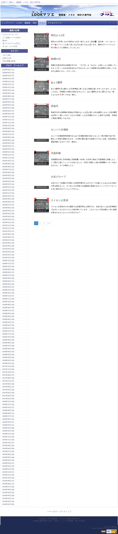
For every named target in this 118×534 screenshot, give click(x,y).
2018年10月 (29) (8, 337)
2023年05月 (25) (8, 175)
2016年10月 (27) (8, 407)
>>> (48, 223)
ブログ (42, 23)
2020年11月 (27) (8, 263)
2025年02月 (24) (8, 114)
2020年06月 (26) (8, 278)
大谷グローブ (58, 176)
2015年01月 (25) (8, 469)
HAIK (112, 527)
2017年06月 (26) (8, 384)
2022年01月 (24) (8, 222)
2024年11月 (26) (8, 123)
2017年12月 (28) (8, 366)
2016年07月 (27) (8, 416)
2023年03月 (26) (8, 181)
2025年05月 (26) (8, 105)
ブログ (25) (6, 55)
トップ (68, 511)
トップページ (8, 23)
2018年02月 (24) (8, 360)
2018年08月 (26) (8, 343)
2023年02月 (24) (8, 184)
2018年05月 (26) (8, 352)
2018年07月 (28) (8, 346)
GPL (112, 528)
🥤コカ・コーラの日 (9, 46)
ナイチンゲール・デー (10, 35)
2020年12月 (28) (8, 260)
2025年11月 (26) (8, 87)
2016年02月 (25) (8, 431)
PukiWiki (99, 528)
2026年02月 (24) (8, 78)
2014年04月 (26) (8, 495)
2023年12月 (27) (8, 155)
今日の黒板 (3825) (8, 61)
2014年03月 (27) (8, 498)
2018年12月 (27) (8, 331)
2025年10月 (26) (8, 90)
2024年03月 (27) (8, 146)
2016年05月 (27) (8, 422)
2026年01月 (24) (8, 81)
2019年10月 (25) (8, 302)
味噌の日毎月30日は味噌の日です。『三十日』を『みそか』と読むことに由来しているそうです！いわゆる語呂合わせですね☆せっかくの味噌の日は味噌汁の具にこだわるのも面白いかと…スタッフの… (84, 68)
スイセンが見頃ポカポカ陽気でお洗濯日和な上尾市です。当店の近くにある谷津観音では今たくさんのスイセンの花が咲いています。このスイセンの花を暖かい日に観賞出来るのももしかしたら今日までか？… (84, 209)
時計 (35, 23)
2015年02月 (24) (8, 466)
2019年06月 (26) (8, 313)
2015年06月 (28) (8, 454)
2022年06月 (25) (8, 208)
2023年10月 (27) (8, 161)
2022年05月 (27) (8, 211)
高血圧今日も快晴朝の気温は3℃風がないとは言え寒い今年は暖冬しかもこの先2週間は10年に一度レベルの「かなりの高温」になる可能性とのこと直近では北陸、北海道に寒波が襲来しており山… (84, 115)
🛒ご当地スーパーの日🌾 (11, 37)
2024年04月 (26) (8, 143)
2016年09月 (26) (8, 410)
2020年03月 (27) (8, 287)
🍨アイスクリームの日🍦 (11, 43)
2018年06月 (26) (8, 349)
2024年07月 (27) (8, 134)
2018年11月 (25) (8, 334)
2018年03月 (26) (8, 357)
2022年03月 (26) (8, 216)
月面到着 (56, 153)
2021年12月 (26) (8, 225)
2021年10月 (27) (8, 231)
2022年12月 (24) (8, 190)
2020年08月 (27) (8, 272)
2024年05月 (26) (8, 140)
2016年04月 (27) (8, 425)
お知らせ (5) (6, 58)
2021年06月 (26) (8, 243)
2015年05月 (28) (8, 457)
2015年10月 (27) (8, 443)
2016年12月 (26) (8, 401)
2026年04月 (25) (8, 73)
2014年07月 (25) (8, 487)
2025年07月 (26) (8, 99)
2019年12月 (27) (8, 296)
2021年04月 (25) (8, 249)
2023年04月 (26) (8, 178)
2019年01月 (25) (8, 328)
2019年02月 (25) (8, 325)
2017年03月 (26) (8, 393)
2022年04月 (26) (8, 213)
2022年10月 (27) (8, 196)
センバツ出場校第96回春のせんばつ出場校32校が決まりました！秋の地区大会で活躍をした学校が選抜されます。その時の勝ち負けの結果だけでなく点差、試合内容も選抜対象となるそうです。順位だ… (84, 139)
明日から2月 (58, 35)
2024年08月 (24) (8, 131)
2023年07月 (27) (8, 169)
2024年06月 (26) (8, 137)
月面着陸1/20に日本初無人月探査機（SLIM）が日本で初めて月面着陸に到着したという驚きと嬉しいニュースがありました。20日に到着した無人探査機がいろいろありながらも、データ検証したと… (84, 162)
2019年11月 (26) (8, 299)
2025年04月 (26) (8, 108)
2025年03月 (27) (8, 111)
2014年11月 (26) (8, 475)
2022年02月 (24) (8, 219)
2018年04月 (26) (8, 354)
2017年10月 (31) (8, 372)
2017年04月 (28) (8, 390)
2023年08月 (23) (8, 167)
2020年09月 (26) (8, 269)
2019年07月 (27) (8, 310)
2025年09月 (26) (8, 93)
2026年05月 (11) (8, 70)
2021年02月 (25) (8, 255)
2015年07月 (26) (8, 451)
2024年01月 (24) (8, 152)
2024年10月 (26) (8, 125)
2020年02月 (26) (8, 290)
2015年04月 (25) (8, 460)
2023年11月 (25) (8, 158)
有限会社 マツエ (58, 519)
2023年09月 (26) (8, 164)
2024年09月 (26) (8, 128)
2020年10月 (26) (8, 266)
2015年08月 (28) (8, 448)
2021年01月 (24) (8, 257)
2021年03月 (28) (8, 252)
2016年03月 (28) (8, 428)
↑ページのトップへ (55, 511)
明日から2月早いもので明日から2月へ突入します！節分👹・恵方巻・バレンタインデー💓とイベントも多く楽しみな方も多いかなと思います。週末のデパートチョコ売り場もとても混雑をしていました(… (83, 44)
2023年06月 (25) (8, 172)
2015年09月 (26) (8, 445)
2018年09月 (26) (8, 340)
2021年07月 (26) (8, 240)
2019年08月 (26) (8, 307)
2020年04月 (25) (8, 284)
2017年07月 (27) (8, 381)
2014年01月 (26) (8, 504)
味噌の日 (56, 58)
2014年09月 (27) (8, 481)
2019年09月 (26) (8, 304)
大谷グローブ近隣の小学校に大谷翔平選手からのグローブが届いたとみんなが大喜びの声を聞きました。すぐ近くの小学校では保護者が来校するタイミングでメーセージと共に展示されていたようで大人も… (84, 186)
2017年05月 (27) (8, 387)
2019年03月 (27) (8, 322)
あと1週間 (56, 82)
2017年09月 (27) (8, 375)
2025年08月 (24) (8, 96)
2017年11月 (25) (8, 369)
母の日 (4, 40)
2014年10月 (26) (8, 478)
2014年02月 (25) (8, 501)
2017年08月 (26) (8, 378)
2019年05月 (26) (8, 316)
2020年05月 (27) (8, 281)
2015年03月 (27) (8, 463)
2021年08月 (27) (8, 237)
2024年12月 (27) (8, 120)
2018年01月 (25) (8, 363)
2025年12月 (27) (8, 84)
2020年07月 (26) (8, 275)
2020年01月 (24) (8, 293)
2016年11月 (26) (8, 404)
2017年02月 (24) (8, 396)
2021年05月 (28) (8, 246)
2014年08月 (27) (8, 484)
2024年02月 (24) (8, 149)
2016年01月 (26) (8, 434)
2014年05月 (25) (8, 492)
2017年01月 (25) (8, 399)
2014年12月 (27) (8, 472)
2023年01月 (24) (8, 187)
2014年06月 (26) (8, 489)
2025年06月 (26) (8, 102)
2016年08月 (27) (8, 413)
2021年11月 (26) (8, 228)
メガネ (19, 23)
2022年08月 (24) (8, 202)
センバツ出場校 (59, 129)
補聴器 (27, 23)
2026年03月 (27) (8, 75)
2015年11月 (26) (8, 440)
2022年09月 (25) (8, 199)
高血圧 (54, 106)
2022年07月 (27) (8, 205)
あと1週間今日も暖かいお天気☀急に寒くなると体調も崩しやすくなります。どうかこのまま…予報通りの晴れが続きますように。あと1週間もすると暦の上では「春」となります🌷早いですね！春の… (83, 92)
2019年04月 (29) (8, 319)
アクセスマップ (55, 23)
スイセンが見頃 (59, 200)
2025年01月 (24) (8, 117)
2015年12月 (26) (8, 437)
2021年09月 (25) (8, 234)
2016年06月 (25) (8, 419)
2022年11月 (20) (8, 193)
